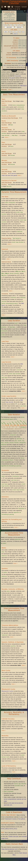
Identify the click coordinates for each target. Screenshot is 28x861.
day (23, 440)
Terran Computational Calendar (14, 2)
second (11, 442)
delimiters (19, 438)
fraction (16, 442)
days (11, 124)
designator (12, 202)
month (19, 440)
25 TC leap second (9, 19)
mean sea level (6, 175)
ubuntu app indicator (20, 783)
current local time (9, 13)
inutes (18, 271)
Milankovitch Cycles (7, 691)
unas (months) (14, 273)
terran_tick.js (13, 828)
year (15, 440)
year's (16, 323)
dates (3, 476)
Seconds (8, 186)
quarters (13, 646)
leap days (14, 135)
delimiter (13, 297)
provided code (19, 785)
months (4, 678)
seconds (12, 164)
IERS (21, 364)
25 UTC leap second (9, 17)
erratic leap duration (18, 242)
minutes (12, 155)
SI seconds (18, 76)
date (3, 335)
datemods (18, 539)
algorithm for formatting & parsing (11, 466)
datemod (19, 231)
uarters (4, 275)
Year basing (16, 238)
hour (2, 442)
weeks (5, 572)
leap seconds (5, 135)
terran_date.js (5, 828)
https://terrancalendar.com (9, 849)
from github (21, 819)
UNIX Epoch (23, 85)
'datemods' (5, 635)
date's (7, 202)
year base (4, 377)
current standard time (9, 14)
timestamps (15, 476)
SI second (13, 173)
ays (3, 273)
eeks (7, 273)
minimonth (21, 107)
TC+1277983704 (22, 57)
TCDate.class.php (13, 836)
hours (11, 146)
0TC (3, 375)
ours (23, 271)
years (4, 543)
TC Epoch (9, 16)
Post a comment (8, 791)
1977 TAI (21, 65)
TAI (26, 63)
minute (7, 442)
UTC (5, 65)
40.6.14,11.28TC (23, 44)
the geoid (12, 78)
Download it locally (10, 819)
